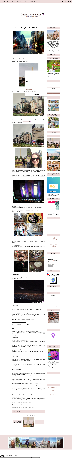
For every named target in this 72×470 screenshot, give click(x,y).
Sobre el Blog (36, 1)
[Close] (47, 70)
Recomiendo (19, 1)
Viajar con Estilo (13, 1)
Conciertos (25, 1)
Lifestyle (7, 1)
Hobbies (30, 1)
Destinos (2, 1)
